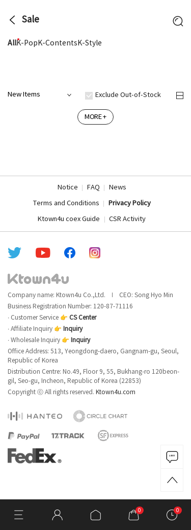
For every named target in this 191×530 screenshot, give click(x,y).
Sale (30, 20)
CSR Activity (127, 219)
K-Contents (57, 43)
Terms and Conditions (66, 203)
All (12, 43)
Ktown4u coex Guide (69, 219)
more (179, 70)
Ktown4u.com (115, 392)
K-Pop (27, 43)
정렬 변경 (179, 95)
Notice (68, 187)
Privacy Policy (129, 203)
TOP (172, 480)
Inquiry (73, 329)
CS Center (82, 318)
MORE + (95, 117)
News (117, 187)
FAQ (93, 187)
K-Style (89, 43)
